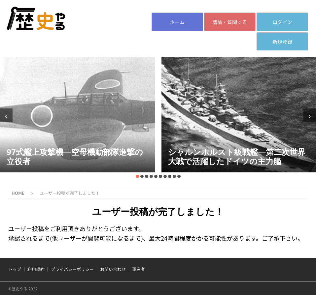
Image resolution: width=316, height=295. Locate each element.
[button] (137, 176)
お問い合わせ (113, 269)
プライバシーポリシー (72, 269)
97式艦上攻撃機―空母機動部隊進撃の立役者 (75, 156)
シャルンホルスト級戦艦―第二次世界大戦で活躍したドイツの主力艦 (236, 156)
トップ (14, 269)
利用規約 (36, 269)
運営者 (138, 269)
